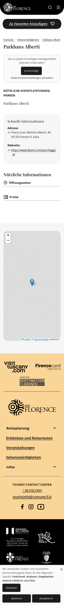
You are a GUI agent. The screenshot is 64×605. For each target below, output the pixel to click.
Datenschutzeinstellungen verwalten (32, 77)
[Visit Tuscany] (16, 367)
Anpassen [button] (11, 587)
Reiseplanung (17, 428)
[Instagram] (31, 507)
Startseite (8, 39)
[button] (8, 235)
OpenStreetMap (41, 339)
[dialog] (32, 585)
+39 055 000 (32, 489)
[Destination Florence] (32, 381)
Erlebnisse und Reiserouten (29, 438)
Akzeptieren (46, 598)
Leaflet (26, 339)
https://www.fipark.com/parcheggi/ (33, 150)
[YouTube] (41, 507)
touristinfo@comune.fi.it (32, 496)
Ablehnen (16, 598)
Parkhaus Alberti (51, 39)
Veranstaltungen (20, 447)
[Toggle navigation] (58, 7)
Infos (10, 467)
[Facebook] (22, 507)
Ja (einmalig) (31, 70)
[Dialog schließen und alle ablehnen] (61, 567)
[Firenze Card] (48, 367)
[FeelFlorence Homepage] (17, 7)
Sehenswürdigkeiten (28, 39)
